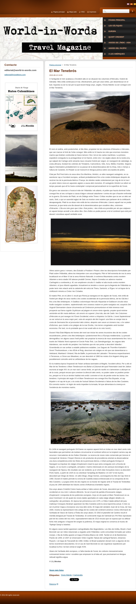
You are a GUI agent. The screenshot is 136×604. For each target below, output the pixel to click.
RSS (82, 12)
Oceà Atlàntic (66, 575)
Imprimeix (92, 12)
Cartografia (77, 575)
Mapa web (73, 12)
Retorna (52, 584)
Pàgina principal (55, 65)
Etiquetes (54, 575)
